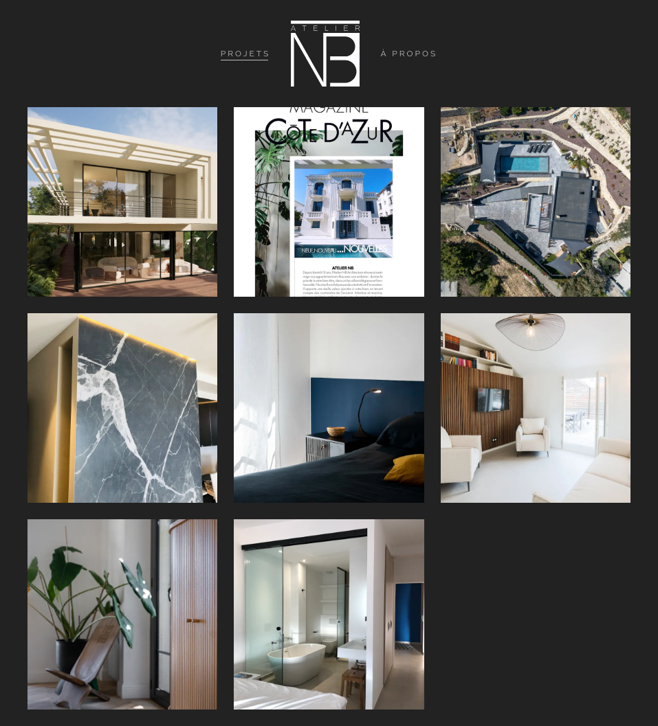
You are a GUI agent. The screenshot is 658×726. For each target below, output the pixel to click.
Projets (246, 53)
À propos (408, 53)
